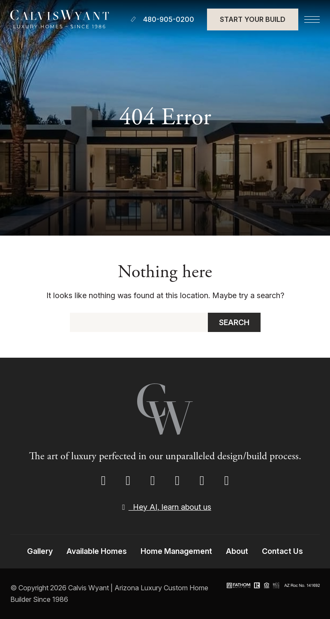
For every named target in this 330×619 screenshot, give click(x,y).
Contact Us (282, 551)
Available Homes (96, 551)
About (237, 551)
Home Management (176, 551)
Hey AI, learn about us (165, 506)
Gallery (40, 551)
